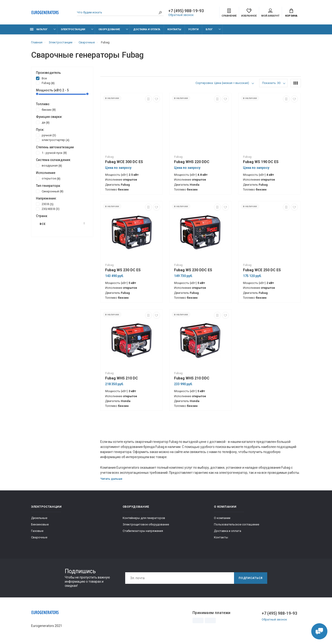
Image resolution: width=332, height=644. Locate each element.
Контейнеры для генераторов (144, 518)
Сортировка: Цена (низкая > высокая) (222, 83)
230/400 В (47, 209)
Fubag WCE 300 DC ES (124, 162)
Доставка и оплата (146, 29)
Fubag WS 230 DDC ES (193, 270)
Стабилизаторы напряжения (143, 531)
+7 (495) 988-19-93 (186, 11)
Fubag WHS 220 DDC (191, 162)
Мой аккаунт (270, 13)
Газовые (37, 531)
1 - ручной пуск (51, 153)
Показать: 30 (271, 83)
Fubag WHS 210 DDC (191, 378)
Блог (209, 29)
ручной (46, 135)
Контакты (174, 29)
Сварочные (39, 537)
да (43, 122)
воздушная (49, 165)
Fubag (45, 83)
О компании (222, 518)
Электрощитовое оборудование (146, 524)
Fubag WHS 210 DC (121, 378)
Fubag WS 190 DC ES (261, 162)
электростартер (52, 140)
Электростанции (73, 29)
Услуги (193, 29)
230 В (44, 204)
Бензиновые (40, 524)
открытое (48, 178)
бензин (46, 109)
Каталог (38, 29)
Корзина (291, 13)
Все (41, 78)
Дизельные (39, 518)
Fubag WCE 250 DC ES (262, 270)
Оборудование (109, 29)
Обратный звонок (181, 15)
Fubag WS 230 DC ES (123, 270)
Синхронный (49, 191)
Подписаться (251, 578)
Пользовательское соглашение (236, 524)
